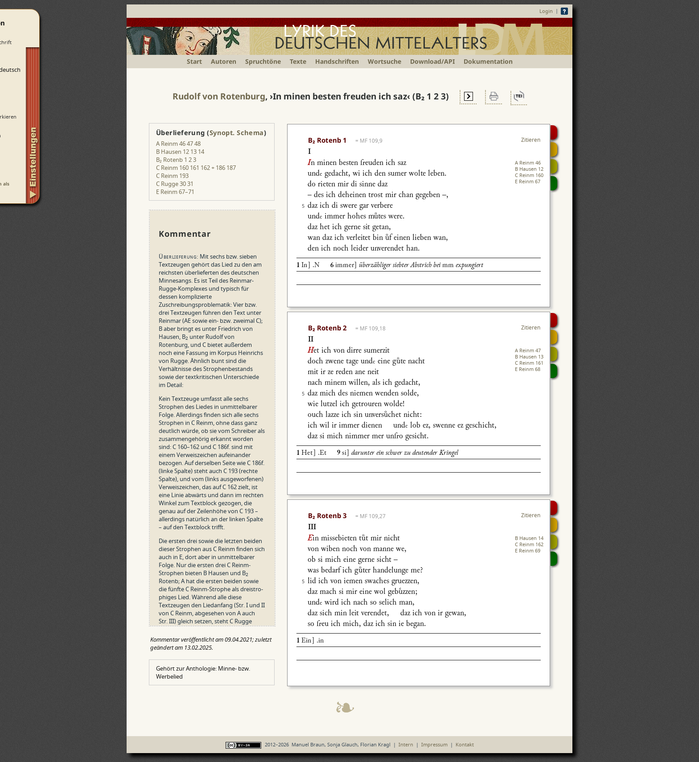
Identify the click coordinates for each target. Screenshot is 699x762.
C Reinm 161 (529, 362)
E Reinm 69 (527, 550)
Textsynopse (554, 166)
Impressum (434, 744)
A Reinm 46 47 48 (178, 144)
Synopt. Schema (237, 132)
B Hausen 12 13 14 (180, 152)
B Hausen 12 (529, 168)
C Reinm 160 (529, 175)
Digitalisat (554, 132)
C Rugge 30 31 (174, 184)
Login (546, 11)
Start (194, 61)
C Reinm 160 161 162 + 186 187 (196, 168)
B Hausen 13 (529, 356)
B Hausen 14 (529, 538)
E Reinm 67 (527, 181)
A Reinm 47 (528, 350)
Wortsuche (384, 61)
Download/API (432, 61)
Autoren (223, 61)
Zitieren (530, 140)
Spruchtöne (263, 61)
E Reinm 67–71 (175, 192)
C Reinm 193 (172, 176)
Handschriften (337, 61)
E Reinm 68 (527, 369)
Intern (406, 744)
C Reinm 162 (529, 544)
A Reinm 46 (528, 162)
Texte (298, 61)
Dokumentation (488, 61)
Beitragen (554, 183)
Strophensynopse (554, 149)
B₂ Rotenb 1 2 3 (176, 160)
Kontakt (465, 744)
